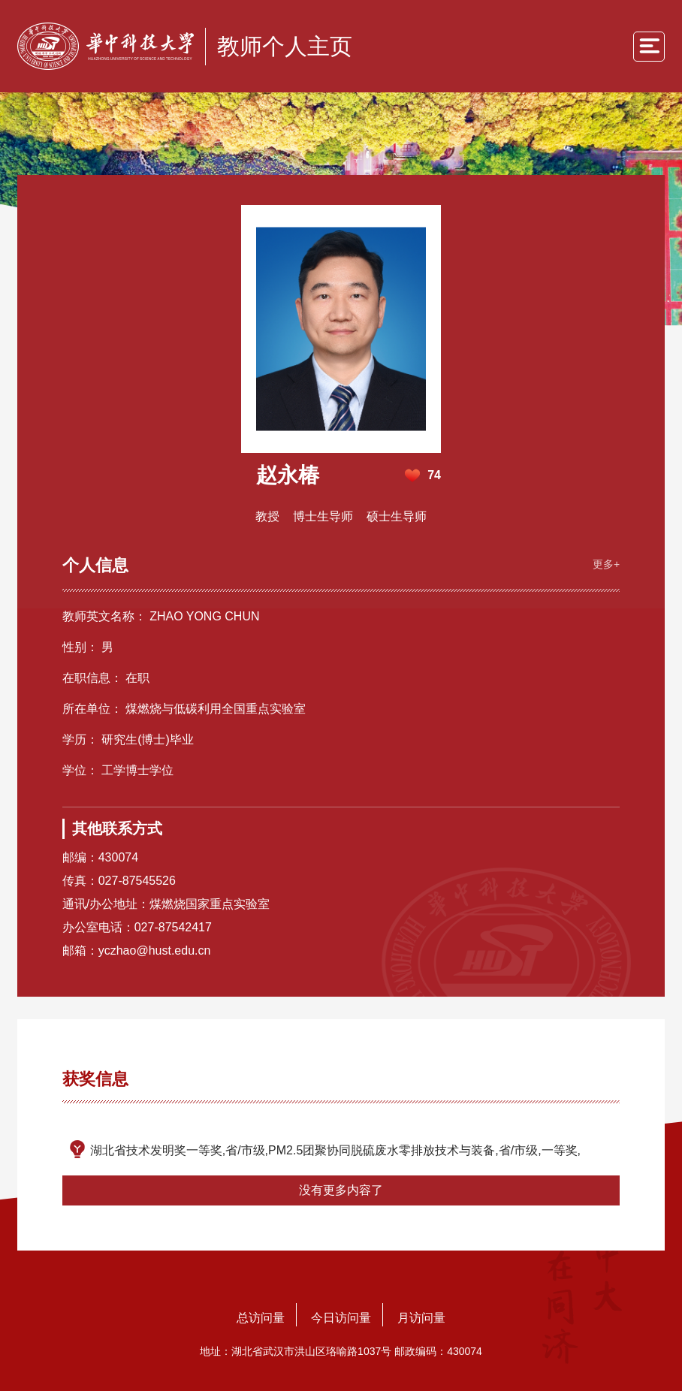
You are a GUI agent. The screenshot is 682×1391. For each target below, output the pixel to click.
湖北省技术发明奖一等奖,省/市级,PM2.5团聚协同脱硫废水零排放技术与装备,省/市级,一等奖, (335, 1150)
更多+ (606, 564)
